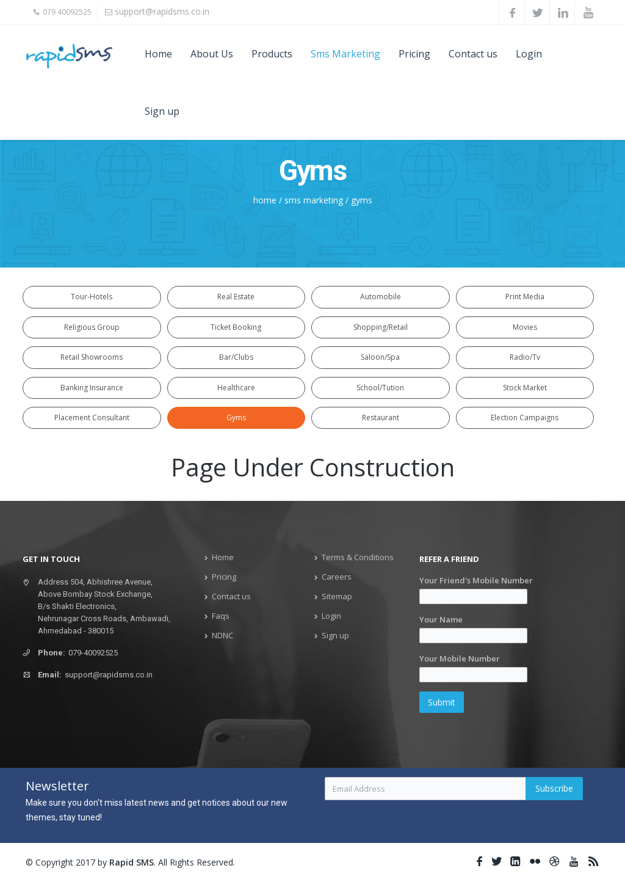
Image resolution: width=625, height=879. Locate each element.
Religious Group (92, 326)
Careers (337, 575)
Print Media (524, 296)
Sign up (162, 111)
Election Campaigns (524, 416)
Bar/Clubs (236, 356)
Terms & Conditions (358, 555)
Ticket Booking (236, 326)
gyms (361, 200)
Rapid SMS (131, 861)
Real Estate (236, 296)
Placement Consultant (91, 416)
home (264, 200)
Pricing (414, 53)
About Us (211, 53)
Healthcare (236, 386)
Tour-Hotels (91, 296)
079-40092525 (93, 651)
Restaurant (380, 416)
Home (158, 53)
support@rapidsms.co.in (162, 11)
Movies (525, 326)
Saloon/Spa (380, 356)
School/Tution (380, 386)
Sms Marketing (345, 53)
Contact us (473, 53)
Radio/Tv (525, 356)
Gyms (236, 416)
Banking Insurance (91, 386)
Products (271, 53)
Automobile (380, 296)
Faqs (220, 614)
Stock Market (525, 386)
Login (529, 53)
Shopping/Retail (380, 326)
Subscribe (554, 787)
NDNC (222, 634)
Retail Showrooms (91, 356)
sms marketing (313, 200)
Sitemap (337, 594)
